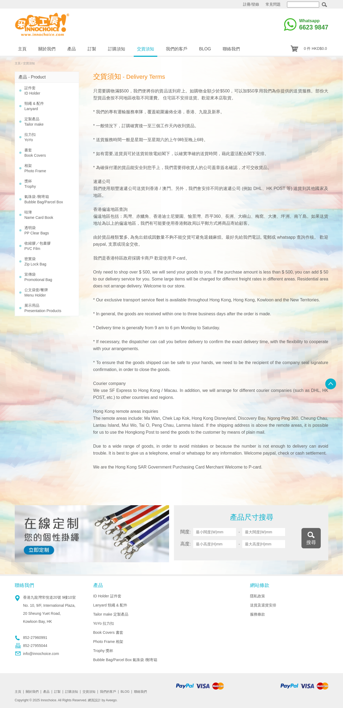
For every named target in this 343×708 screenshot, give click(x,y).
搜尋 (311, 542)
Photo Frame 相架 (108, 641)
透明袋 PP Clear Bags (36, 230)
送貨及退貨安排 (263, 605)
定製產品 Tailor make (34, 121)
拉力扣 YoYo (30, 137)
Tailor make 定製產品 (110, 614)
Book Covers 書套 (108, 632)
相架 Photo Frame (35, 168)
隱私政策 (257, 596)
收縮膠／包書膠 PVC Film (37, 246)
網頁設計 (94, 700)
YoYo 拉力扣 (103, 623)
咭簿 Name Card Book (38, 215)
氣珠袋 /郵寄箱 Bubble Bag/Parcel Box (43, 199)
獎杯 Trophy (30, 184)
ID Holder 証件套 (107, 596)
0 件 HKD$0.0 (315, 48)
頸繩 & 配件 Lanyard (34, 106)
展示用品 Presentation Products (42, 308)
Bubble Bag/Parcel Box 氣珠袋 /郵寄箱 (125, 660)
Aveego (111, 700)
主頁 (18, 63)
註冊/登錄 (251, 4)
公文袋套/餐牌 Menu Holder (36, 292)
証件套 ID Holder (32, 90)
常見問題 (273, 4)
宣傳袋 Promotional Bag (38, 277)
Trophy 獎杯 (103, 651)
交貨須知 (29, 63)
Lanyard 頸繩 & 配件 (110, 605)
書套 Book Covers (35, 153)
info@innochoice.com (41, 653)
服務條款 (257, 614)
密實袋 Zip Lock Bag (35, 261)
